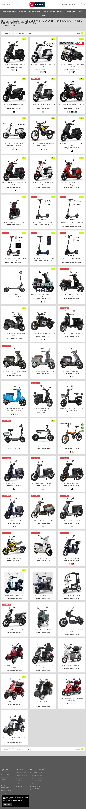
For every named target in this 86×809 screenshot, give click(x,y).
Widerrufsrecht (5, 774)
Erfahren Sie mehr (18, 800)
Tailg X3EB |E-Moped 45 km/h (71, 558)
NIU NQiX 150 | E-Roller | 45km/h (14, 143)
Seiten (78, 33)
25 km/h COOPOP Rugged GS (43, 446)
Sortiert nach (20, 33)
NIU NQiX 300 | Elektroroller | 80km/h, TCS (14, 64)
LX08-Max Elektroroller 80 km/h (14, 483)
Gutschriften (19, 780)
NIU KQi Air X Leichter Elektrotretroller (43, 222)
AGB (2, 782)
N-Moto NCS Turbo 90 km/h (71, 483)
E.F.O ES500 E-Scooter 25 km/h (14, 294)
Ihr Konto (19, 769)
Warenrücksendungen (21, 775)
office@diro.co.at (36, 786)
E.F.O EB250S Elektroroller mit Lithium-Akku (71, 408)
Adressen (18, 783)
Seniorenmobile (71, 11)
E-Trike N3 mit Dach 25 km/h (72, 595)
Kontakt (81, 11)
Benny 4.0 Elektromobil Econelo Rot (14, 702)
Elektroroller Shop (6, 790)
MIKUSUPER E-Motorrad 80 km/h (14, 558)
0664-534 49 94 (5, 4)
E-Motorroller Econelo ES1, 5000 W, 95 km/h (43, 483)
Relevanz (30, 33)
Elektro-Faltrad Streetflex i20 (71, 446)
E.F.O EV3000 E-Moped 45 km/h (14, 408)
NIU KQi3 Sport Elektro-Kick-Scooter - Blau (43, 258)
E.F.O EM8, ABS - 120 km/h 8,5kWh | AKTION (43, 333)
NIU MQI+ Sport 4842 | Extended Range (14, 222)
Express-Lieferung (6, 787)
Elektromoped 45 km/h (34, 11)
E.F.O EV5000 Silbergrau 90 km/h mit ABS (43, 371)
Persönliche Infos (20, 772)
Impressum (4, 779)
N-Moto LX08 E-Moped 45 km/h (14, 521)
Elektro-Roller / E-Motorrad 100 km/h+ (54, 11)
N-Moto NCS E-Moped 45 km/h (71, 521)
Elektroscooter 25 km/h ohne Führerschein (14, 11)
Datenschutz (4, 777)
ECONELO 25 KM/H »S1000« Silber (71, 666)
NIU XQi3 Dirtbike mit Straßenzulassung (43, 143)
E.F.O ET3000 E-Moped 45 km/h (71, 371)
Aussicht (5, 33)
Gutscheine (18, 786)
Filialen (43, 15)
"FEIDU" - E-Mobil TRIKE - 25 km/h (43, 595)
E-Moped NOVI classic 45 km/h (43, 521)
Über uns (3, 785)
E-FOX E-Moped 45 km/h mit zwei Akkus (14, 630)
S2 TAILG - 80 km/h (43, 558)
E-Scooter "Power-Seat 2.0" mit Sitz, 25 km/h (14, 446)
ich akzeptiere (7, 804)
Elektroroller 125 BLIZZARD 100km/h (43, 630)
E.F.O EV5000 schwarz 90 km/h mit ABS (72, 333)
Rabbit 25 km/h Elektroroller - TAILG (14, 595)
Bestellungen (19, 778)
